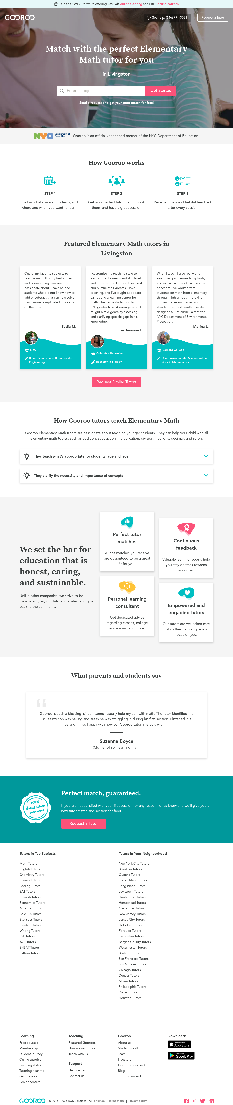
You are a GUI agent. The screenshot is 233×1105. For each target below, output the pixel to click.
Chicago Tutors (130, 970)
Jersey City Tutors (132, 919)
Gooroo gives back (132, 1065)
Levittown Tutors (131, 891)
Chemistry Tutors (32, 875)
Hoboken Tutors (130, 925)
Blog (121, 1071)
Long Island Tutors (132, 886)
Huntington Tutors (132, 897)
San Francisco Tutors (134, 959)
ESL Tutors (27, 936)
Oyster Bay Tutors (132, 908)
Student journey (31, 1054)
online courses (168, 4)
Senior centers (29, 1082)
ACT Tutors (28, 942)
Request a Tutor (212, 18)
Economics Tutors (32, 903)
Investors (124, 1059)
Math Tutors (28, 863)
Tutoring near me (31, 1071)
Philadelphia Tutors (132, 987)
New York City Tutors (134, 863)
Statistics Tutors (31, 919)
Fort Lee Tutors (130, 931)
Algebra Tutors (30, 908)
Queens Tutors (129, 875)
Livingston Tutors (131, 936)
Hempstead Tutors (132, 903)
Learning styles (30, 1065)
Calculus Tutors (30, 914)
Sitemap (99, 1101)
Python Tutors (30, 953)
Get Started (160, 90)
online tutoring (131, 4)
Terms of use (117, 1101)
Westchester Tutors (133, 947)
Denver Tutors (129, 975)
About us (124, 1043)
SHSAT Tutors (29, 947)
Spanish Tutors (30, 897)
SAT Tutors (27, 891)
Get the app (28, 1076)
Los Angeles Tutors (132, 964)
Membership (28, 1048)
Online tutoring (30, 1059)
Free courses (28, 1043)
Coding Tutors (30, 886)
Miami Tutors (128, 981)
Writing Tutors (30, 931)
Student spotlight (131, 1048)
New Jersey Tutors (132, 914)
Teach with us (78, 1054)
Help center (77, 1070)
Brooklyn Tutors (130, 869)
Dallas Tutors (128, 992)
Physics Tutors (30, 880)
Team (122, 1054)
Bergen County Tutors (135, 942)
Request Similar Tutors (116, 382)
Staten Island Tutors (133, 880)
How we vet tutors (82, 1048)
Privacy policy (137, 1101)
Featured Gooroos (82, 1043)
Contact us (76, 1076)
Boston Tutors (129, 953)
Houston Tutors (130, 998)
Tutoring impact (129, 1076)
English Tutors (30, 869)
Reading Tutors (30, 925)
